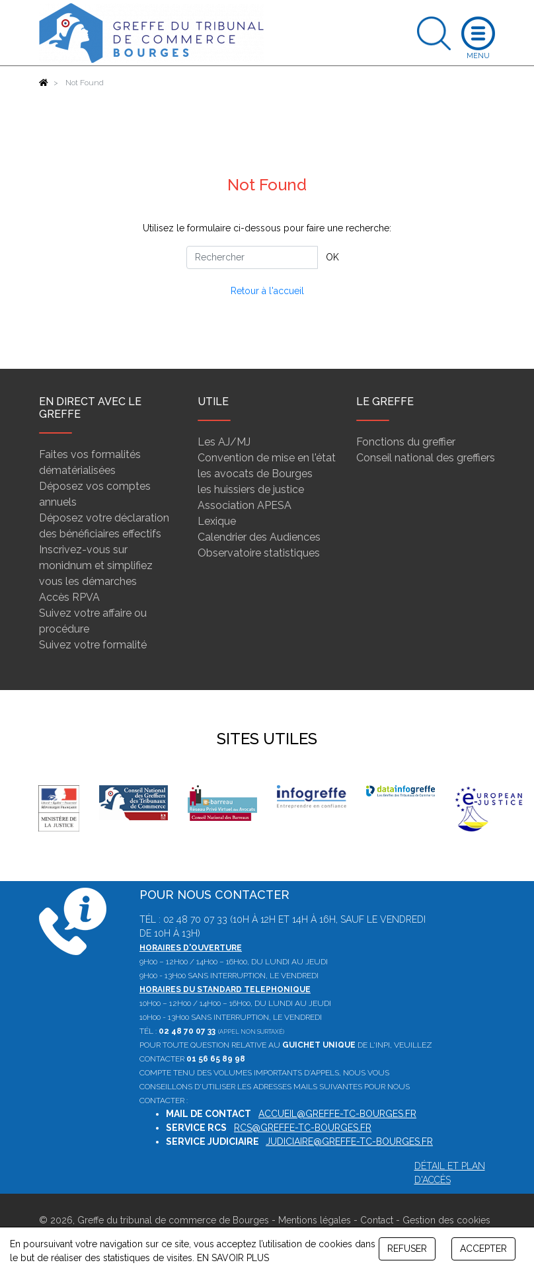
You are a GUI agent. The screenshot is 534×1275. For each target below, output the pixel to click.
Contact (376, 1220)
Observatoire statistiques (259, 553)
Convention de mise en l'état (267, 457)
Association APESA (244, 505)
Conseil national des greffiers (425, 457)
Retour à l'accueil (267, 291)
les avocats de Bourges (255, 473)
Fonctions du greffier (405, 442)
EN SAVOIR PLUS (233, 1258)
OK (332, 257)
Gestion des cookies (446, 1220)
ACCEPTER (483, 1248)
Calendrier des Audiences (259, 537)
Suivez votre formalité (93, 644)
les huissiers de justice (251, 489)
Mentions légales (314, 1220)
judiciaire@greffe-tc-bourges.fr (349, 1141)
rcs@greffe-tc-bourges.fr (302, 1127)
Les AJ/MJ (224, 442)
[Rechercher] (252, 257)
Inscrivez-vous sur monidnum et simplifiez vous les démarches (96, 565)
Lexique (217, 521)
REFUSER (407, 1248)
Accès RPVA (69, 597)
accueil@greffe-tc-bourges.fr (337, 1113)
